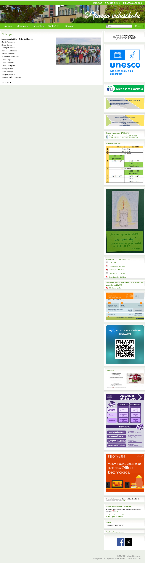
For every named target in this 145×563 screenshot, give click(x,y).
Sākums (7, 26)
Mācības (21, 26)
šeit (116, 511)
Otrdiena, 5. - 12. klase (116, 270)
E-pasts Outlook (132, 3)
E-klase (97, 3)
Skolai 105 (54, 26)
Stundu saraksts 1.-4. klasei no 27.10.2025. (123, 136)
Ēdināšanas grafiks (115, 288)
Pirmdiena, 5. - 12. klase (117, 266)
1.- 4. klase (112, 262)
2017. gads (8, 34)
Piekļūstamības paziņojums (115, 532)
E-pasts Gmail (112, 3)
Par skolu (37, 26)
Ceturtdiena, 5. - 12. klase (117, 277)
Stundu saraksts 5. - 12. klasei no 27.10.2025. (124, 138)
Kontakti (69, 26)
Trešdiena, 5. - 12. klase (117, 273)
